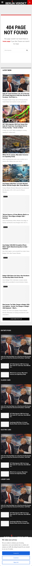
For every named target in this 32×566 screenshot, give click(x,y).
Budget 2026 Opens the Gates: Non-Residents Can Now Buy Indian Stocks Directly (16, 276)
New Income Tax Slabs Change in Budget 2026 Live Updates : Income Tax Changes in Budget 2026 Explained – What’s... (16, 306)
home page (6, 41)
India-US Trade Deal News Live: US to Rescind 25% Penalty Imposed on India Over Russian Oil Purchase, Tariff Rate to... (16, 95)
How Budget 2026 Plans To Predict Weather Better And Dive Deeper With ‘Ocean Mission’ (16, 184)
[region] (16, 551)
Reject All (16, 562)
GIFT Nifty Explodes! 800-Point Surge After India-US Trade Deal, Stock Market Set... (20, 365)
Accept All (16, 553)
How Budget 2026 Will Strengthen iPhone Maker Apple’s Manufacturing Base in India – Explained (15, 246)
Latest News (7, 70)
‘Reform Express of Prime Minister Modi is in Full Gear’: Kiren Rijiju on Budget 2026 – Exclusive (16, 216)
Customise (16, 558)
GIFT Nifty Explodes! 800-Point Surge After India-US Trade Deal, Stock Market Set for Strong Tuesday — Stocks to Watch (15, 126)
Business (5, 75)
